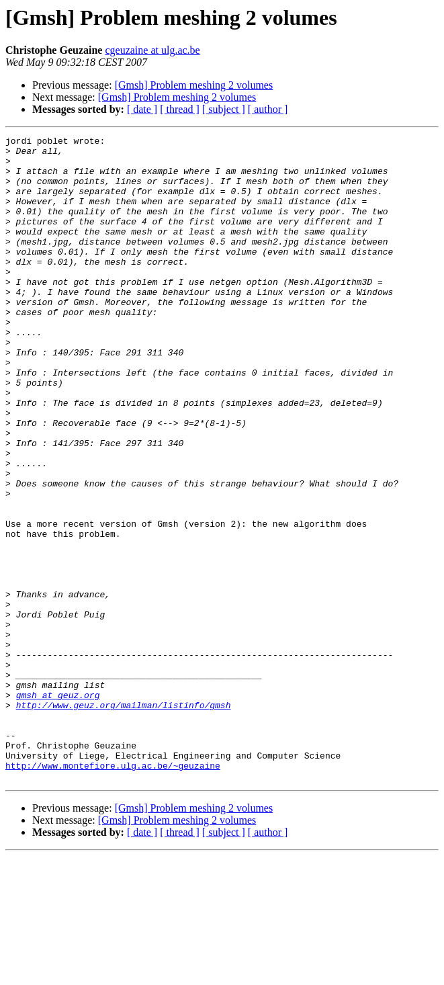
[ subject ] (223, 109)
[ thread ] (179, 109)
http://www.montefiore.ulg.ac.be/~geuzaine (112, 892)
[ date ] (142, 109)
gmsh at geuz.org (58, 808)
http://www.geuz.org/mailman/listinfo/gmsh (123, 820)
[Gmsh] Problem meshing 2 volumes (194, 85)
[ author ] (268, 109)
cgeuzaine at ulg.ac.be (152, 50)
